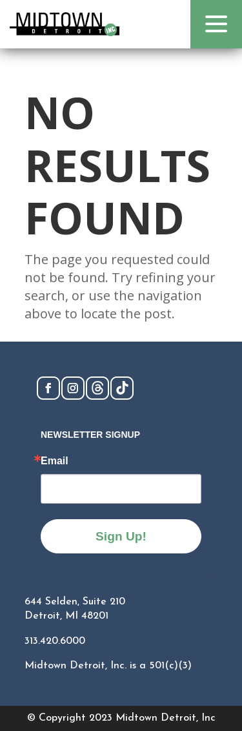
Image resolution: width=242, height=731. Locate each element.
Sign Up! (121, 536)
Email (54, 461)
